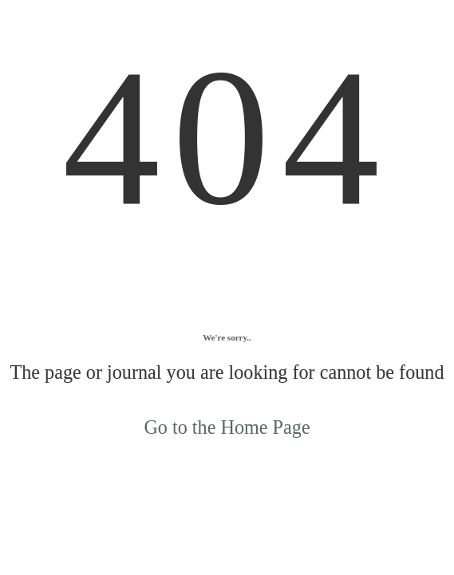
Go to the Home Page (227, 427)
